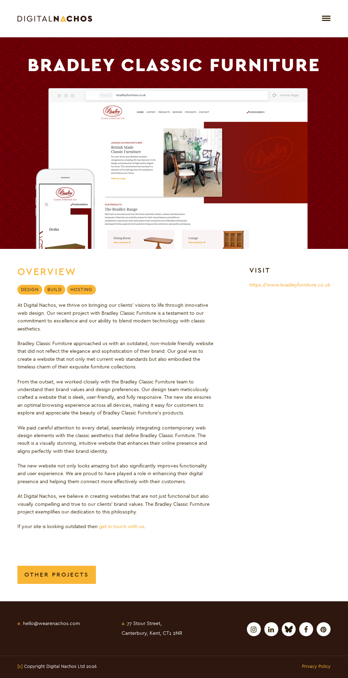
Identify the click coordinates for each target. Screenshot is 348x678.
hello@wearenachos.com (48, 623)
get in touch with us (121, 527)
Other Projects (56, 574)
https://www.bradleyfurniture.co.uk (289, 285)
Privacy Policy (316, 667)
